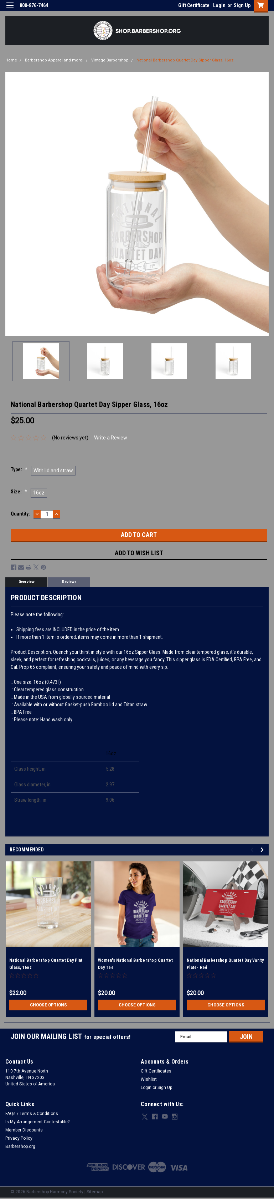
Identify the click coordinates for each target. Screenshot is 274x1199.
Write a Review (110, 438)
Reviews (69, 581)
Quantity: (20, 514)
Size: (19, 491)
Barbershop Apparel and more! (54, 60)
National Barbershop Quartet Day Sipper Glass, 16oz (184, 60)
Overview (27, 581)
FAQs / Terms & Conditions (31, 1113)
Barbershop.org (20, 1146)
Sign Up (242, 5)
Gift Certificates (156, 1071)
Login (219, 5)
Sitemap (95, 1191)
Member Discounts (24, 1130)
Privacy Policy (18, 1138)
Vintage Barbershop (110, 60)
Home (11, 60)
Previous (253, 849)
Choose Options (48, 1005)
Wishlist (149, 1079)
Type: (19, 469)
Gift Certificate (194, 5)
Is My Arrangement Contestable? (37, 1121)
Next (263, 849)
